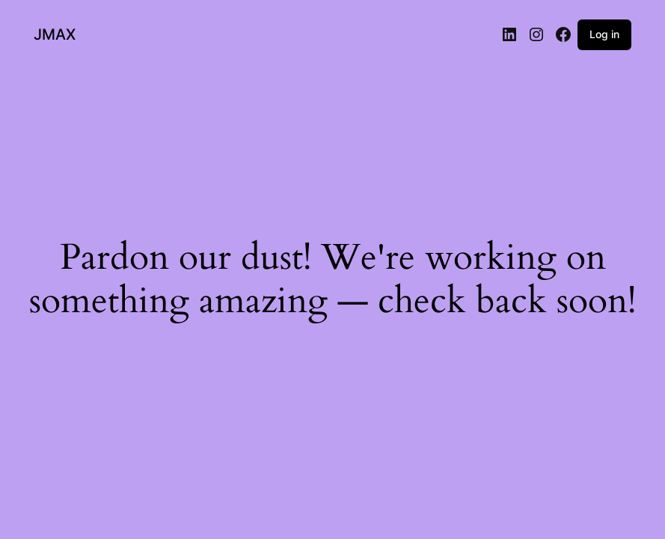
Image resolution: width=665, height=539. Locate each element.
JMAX (55, 34)
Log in (604, 34)
